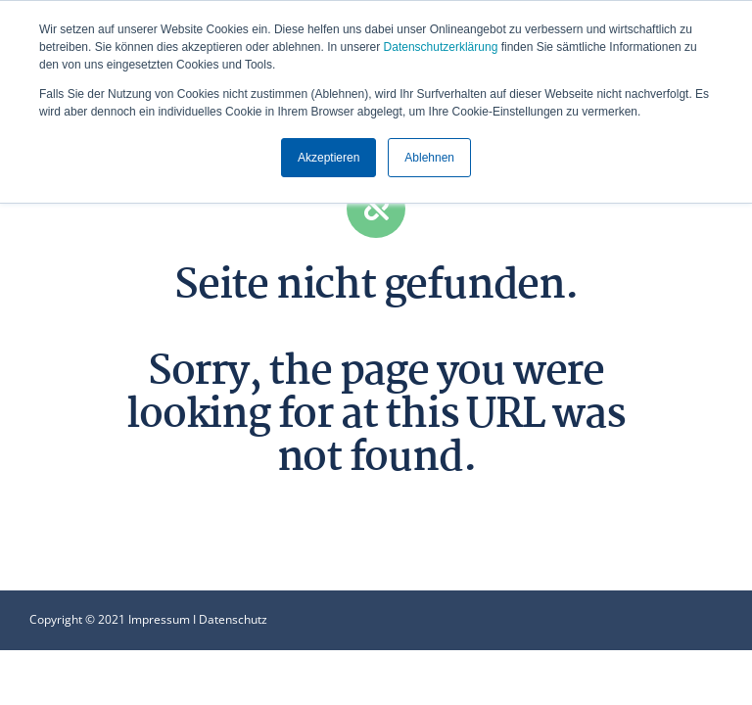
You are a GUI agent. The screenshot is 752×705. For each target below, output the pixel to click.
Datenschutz (233, 619)
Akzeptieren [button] (328, 157)
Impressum (159, 619)
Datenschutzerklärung (441, 47)
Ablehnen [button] (429, 157)
